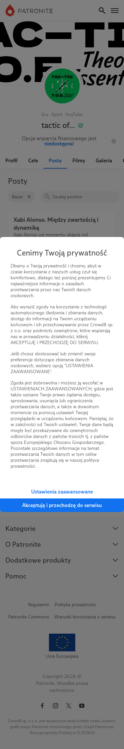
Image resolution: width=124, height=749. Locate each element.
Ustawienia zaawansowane (62, 491)
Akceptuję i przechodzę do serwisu (62, 505)
